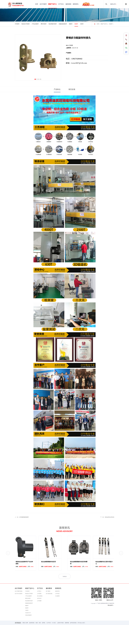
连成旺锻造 (31, 622)
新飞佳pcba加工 (81, 622)
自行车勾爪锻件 (18, 593)
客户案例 (48, 591)
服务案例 (68, 4)
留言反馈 (72, 89)
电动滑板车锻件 (53, 24)
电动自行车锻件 (26, 24)
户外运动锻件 (35, 24)
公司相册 (39, 600)
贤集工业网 (25, 622)
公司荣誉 (39, 593)
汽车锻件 (17, 24)
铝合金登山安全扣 (109, 517)
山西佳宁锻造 (60, 622)
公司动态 (57, 593)
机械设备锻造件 (63, 24)
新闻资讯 (75, 4)
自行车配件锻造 (18, 591)
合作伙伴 (39, 598)
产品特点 (57, 89)
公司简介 (39, 591)
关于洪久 (61, 4)
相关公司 (113, 4)
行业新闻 (57, 596)
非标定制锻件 (28, 615)
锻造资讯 (57, 591)
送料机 (43, 622)
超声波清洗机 (73, 622)
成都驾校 (67, 622)
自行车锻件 (43, 4)
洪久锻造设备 (49, 593)
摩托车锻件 (44, 24)
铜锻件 (70, 24)
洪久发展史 (39, 596)
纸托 (40, 622)
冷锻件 (82, 24)
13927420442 (76, 59)
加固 (37, 622)
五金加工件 (28, 612)
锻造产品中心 (52, 4)
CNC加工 (54, 622)
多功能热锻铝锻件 (24, 517)
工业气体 (48, 622)
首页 (36, 4)
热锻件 (76, 24)
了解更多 (64, 580)
